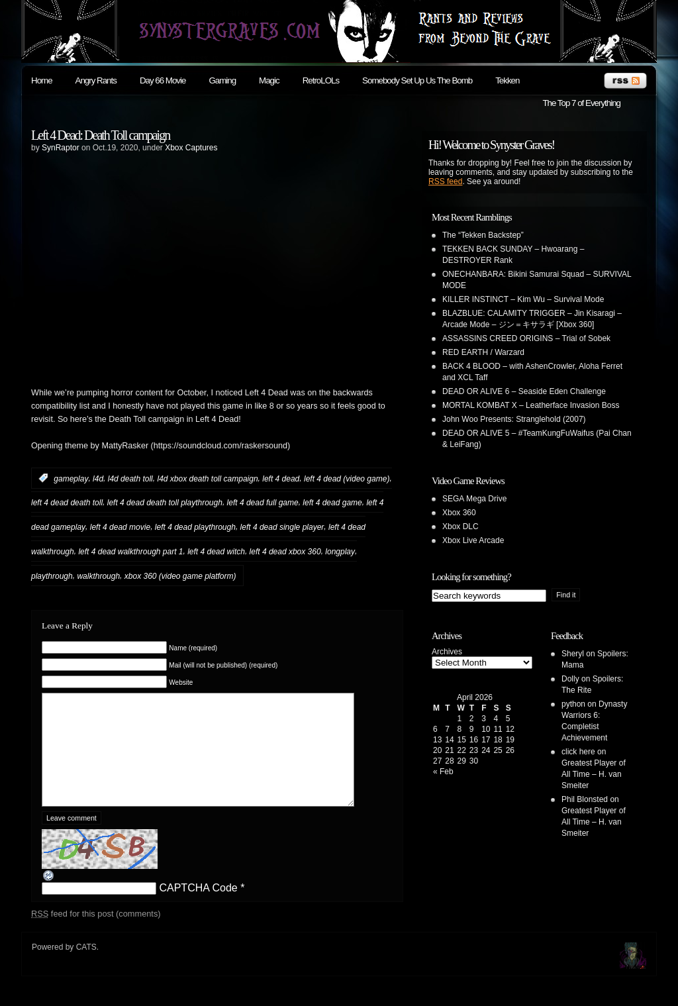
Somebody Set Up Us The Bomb (417, 80)
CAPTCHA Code (198, 907)
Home (41, 80)
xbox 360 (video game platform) (180, 576)
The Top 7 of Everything (581, 103)
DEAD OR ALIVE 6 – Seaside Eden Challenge (524, 391)
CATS (86, 967)
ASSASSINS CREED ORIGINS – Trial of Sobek (526, 338)
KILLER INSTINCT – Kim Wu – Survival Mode (523, 299)
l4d (98, 478)
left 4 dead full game (263, 502)
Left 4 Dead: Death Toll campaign (100, 135)
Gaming (222, 80)
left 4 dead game (332, 502)
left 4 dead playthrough (195, 527)
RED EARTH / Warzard (483, 352)
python (573, 704)
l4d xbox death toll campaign (207, 478)
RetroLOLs (321, 80)
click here (578, 751)
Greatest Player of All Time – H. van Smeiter (593, 774)
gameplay (71, 478)
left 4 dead (280, 478)
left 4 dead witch (216, 551)
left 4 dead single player (282, 527)
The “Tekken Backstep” (483, 235)
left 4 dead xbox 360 (285, 551)
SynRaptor (60, 147)
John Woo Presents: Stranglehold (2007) (514, 419)
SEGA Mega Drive (474, 498)
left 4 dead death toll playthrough (164, 502)
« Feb (443, 771)
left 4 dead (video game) (346, 478)
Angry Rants (96, 80)
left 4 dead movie (120, 527)
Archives (447, 651)
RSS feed (445, 181)
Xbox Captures (191, 147)
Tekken (507, 80)
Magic (269, 80)
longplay (340, 551)
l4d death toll (130, 478)
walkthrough (98, 576)
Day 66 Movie (163, 80)
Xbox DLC (460, 526)
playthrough (52, 576)
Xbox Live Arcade (473, 540)
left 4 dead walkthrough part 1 (130, 551)
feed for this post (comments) (96, 933)
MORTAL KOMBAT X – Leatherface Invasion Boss (530, 405)
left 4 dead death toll (67, 502)
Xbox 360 (459, 512)
